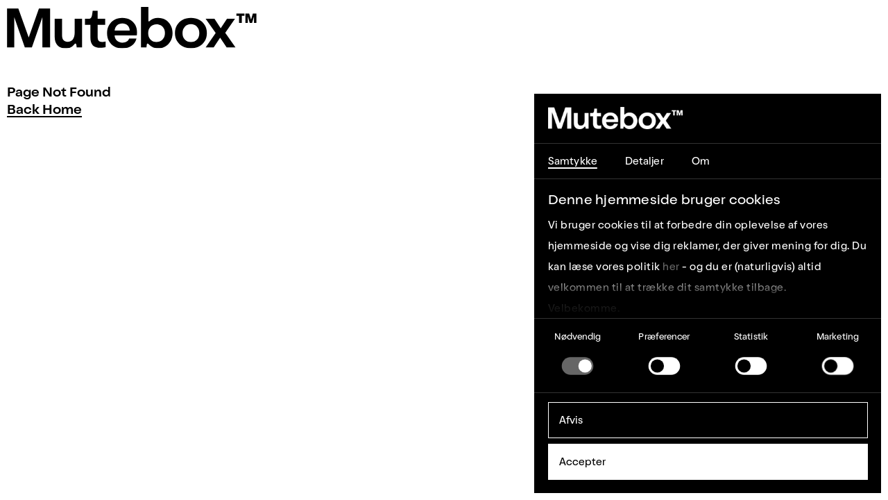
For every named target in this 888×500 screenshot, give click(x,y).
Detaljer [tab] (644, 161)
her (671, 267)
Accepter (582, 462)
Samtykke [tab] (572, 161)
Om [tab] (701, 161)
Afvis (571, 420)
